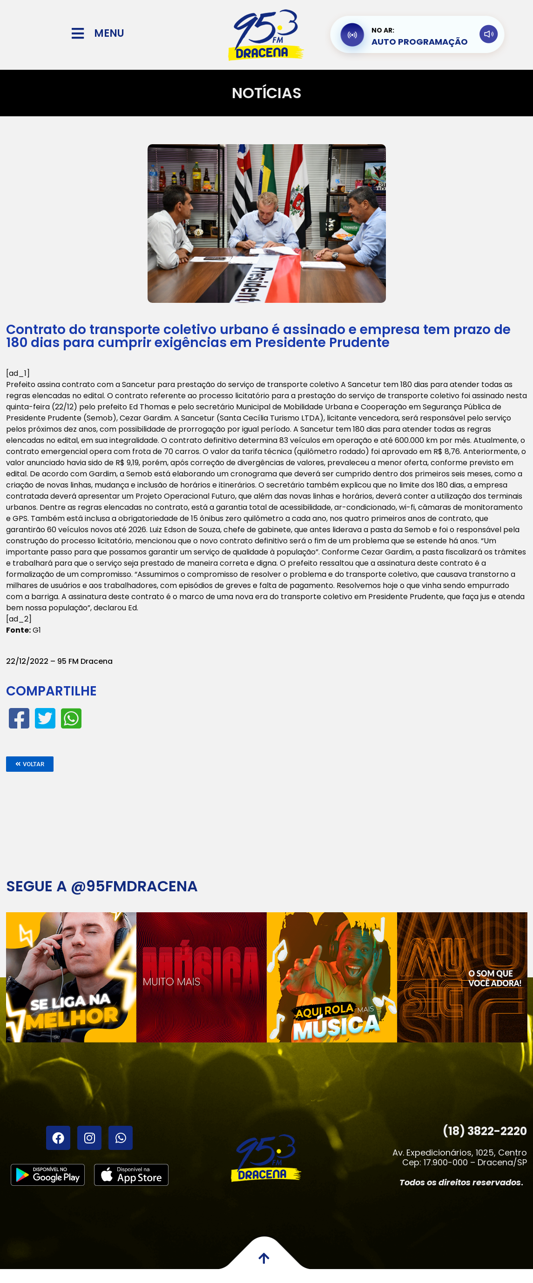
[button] (30, 764)
